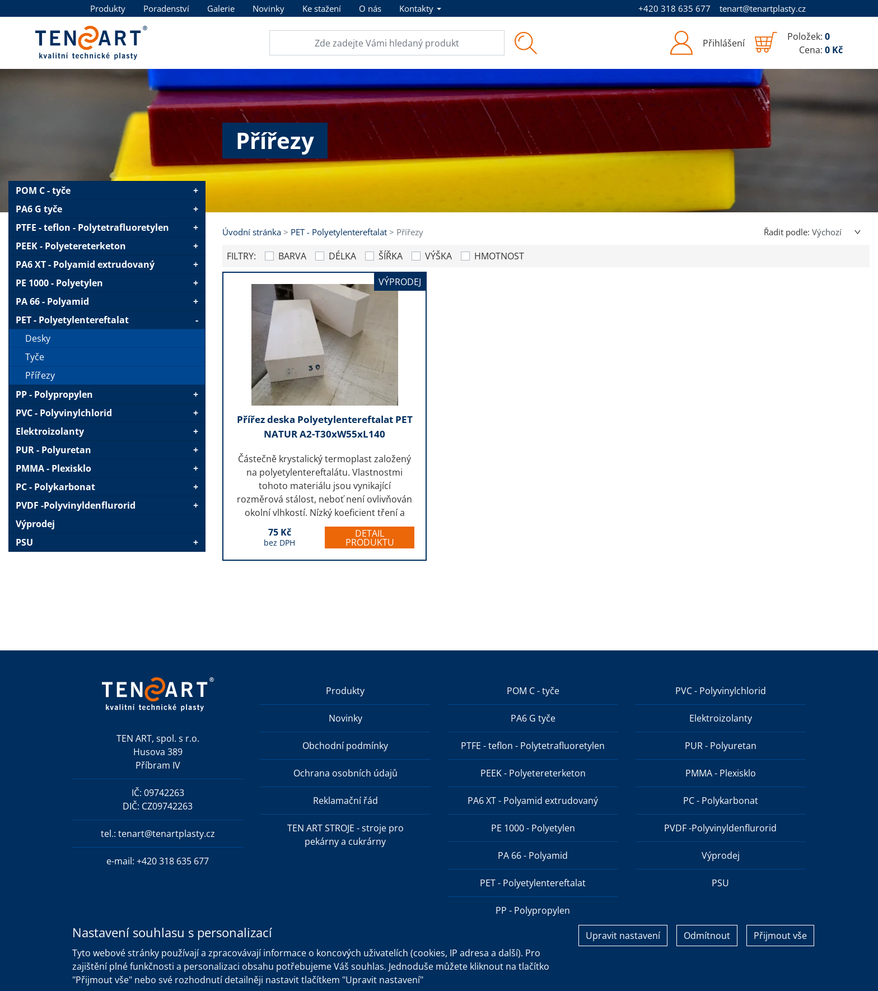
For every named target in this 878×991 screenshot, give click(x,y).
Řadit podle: (787, 232)
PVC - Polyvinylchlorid (64, 413)
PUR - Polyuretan (53, 450)
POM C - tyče (43, 190)
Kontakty (416, 8)
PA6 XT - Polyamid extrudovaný (85, 264)
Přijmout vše (780, 935)
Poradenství (166, 8)
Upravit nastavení (623, 935)
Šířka (391, 256)
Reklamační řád (345, 800)
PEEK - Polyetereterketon (71, 246)
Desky (37, 338)
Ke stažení (321, 8)
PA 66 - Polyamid (52, 301)
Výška (438, 256)
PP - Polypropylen (54, 394)
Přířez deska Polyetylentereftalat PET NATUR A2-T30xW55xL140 (325, 426)
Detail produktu (369, 537)
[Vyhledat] (525, 42)
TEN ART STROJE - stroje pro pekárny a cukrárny (345, 835)
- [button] (196, 320)
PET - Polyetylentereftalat (72, 320)
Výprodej (35, 524)
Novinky (268, 8)
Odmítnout (707, 935)
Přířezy (40, 375)
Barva (292, 256)
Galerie (221, 8)
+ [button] (195, 190)
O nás (370, 8)
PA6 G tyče (39, 209)
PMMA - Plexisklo (53, 468)
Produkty (107, 8)
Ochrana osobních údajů (345, 773)
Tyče (34, 357)
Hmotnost (499, 256)
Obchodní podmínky (345, 745)
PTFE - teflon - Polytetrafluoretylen (92, 227)
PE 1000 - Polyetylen (59, 283)
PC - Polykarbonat (55, 487)
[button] (707, 42)
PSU (24, 542)
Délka (342, 256)
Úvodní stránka (251, 232)
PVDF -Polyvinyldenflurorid (76, 505)
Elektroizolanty (50, 431)
